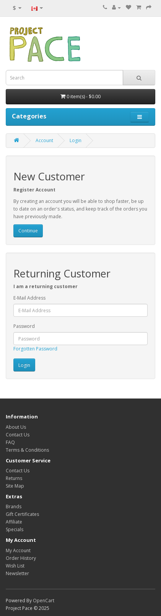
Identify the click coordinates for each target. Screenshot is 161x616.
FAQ (10, 442)
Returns (14, 478)
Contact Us (17, 434)
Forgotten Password (35, 348)
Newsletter (17, 573)
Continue (28, 230)
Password (24, 326)
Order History (21, 558)
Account (44, 140)
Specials (14, 529)
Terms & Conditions (27, 450)
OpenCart (43, 600)
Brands (13, 506)
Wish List (15, 566)
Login (75, 140)
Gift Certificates (22, 514)
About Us (16, 427)
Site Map (15, 486)
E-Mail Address (29, 298)
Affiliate (14, 522)
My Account (18, 550)
